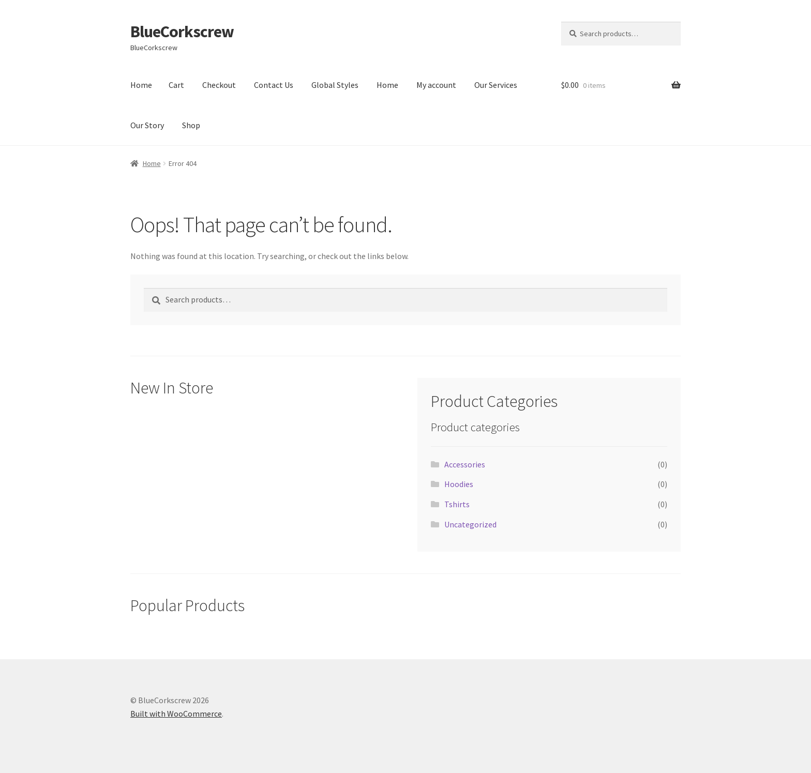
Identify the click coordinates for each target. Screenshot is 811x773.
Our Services (495, 85)
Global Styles (334, 85)
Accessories (464, 464)
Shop (191, 125)
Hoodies (458, 484)
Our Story (147, 125)
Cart (176, 85)
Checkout (219, 85)
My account (436, 85)
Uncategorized (470, 524)
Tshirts (457, 504)
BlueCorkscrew (182, 31)
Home (141, 85)
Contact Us (273, 85)
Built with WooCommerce (176, 713)
